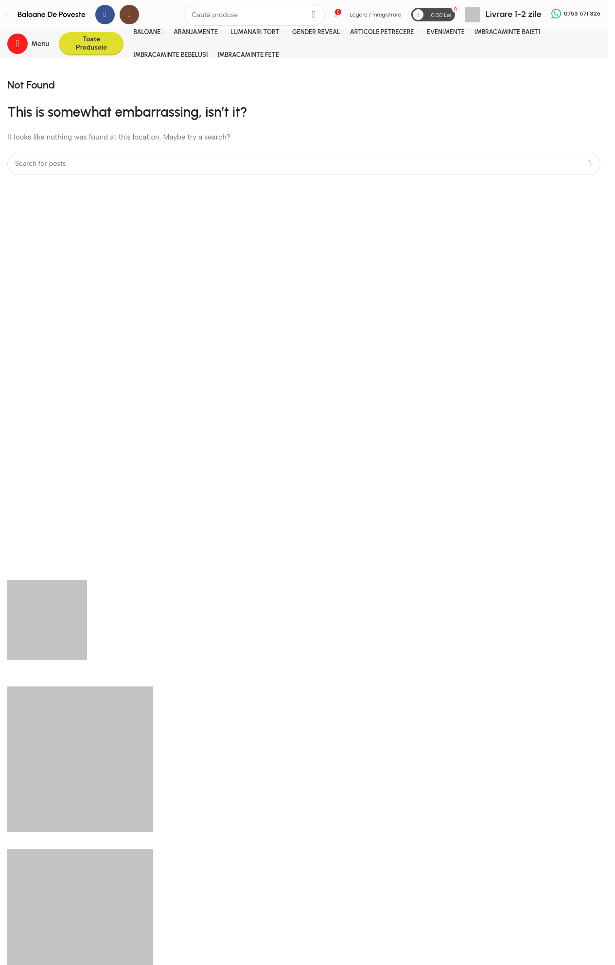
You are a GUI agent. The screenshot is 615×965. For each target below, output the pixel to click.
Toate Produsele (91, 43)
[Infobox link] (503, 14)
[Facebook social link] (105, 14)
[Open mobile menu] (28, 43)
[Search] (254, 15)
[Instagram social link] (129, 14)
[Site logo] (7, 14)
